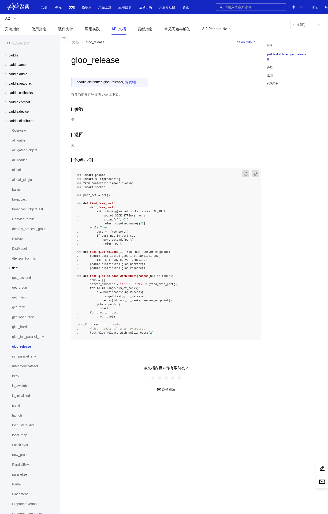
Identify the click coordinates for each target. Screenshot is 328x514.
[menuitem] (314, 7)
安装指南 (12, 29)
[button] (72, 7)
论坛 (314, 7)
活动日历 (145, 7)
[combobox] (254, 7)
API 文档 (119, 29)
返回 (270, 75)
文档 (72, 7)
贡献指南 (145, 29)
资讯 (186, 7)
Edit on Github (245, 42)
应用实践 (92, 29)
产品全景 (104, 7)
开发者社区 (167, 7)
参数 (270, 67)
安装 (44, 7)
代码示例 (272, 83)
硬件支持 (65, 29)
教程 (58, 7)
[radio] (153, 377)
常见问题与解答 (177, 29)
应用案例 (124, 7)
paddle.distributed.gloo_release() (286, 57)
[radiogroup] (166, 377)
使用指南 (38, 29)
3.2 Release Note (216, 29)
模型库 (87, 7)
